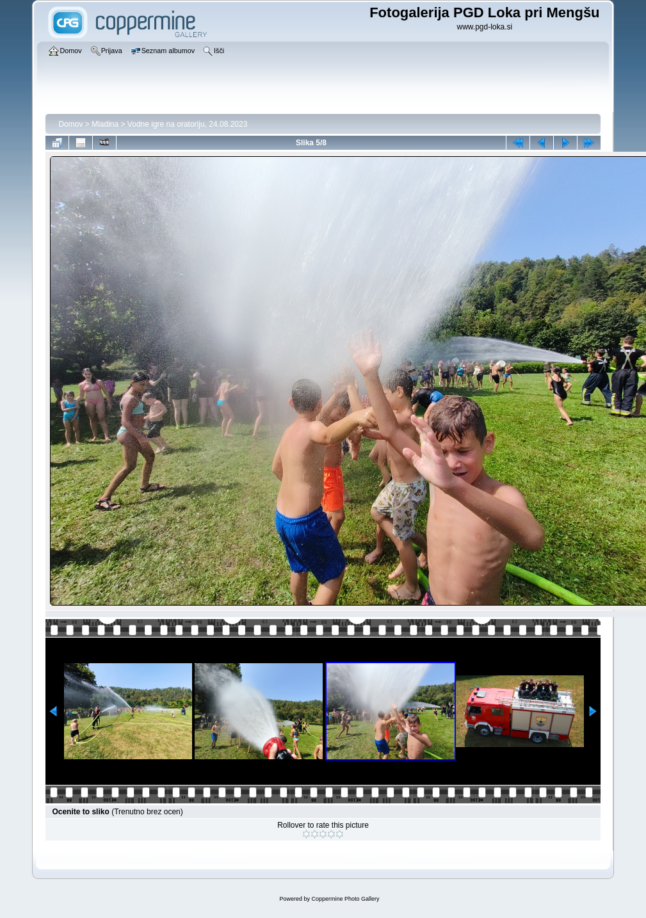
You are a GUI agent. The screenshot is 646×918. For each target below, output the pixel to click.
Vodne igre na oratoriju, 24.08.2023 (187, 124)
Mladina (105, 124)
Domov (70, 124)
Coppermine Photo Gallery (345, 899)
